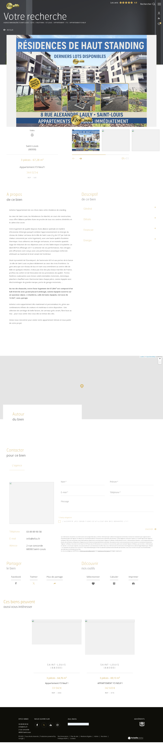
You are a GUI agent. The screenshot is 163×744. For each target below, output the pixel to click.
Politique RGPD (63, 740)
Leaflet (142, 356)
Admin (96, 738)
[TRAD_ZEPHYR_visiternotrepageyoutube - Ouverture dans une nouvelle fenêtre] (50, 726)
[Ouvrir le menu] (159, 4)
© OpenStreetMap (150, 356)
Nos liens (104, 738)
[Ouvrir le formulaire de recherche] (146, 4)
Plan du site (75, 738)
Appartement (59, 23)
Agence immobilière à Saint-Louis (16, 23)
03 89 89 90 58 (34, 531)
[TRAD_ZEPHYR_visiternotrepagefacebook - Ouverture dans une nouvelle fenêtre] (36, 726)
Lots (32, 23)
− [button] (160, 362)
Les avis (120, 2)
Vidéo (32, 131)
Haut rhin (40, 23)
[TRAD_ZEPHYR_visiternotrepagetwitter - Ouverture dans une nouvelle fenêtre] (43, 726)
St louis (49, 23)
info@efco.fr (33, 538)
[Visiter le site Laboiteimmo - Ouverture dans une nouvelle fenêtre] (135, 740)
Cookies (72, 740)
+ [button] (160, 359)
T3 (67, 23)
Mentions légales (86, 738)
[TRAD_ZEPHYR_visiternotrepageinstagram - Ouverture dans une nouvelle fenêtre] (57, 726)
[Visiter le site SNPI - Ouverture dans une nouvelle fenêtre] (142, 726)
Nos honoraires (63, 738)
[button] (80, 158)
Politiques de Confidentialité (87, 551)
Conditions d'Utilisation (104, 551)
